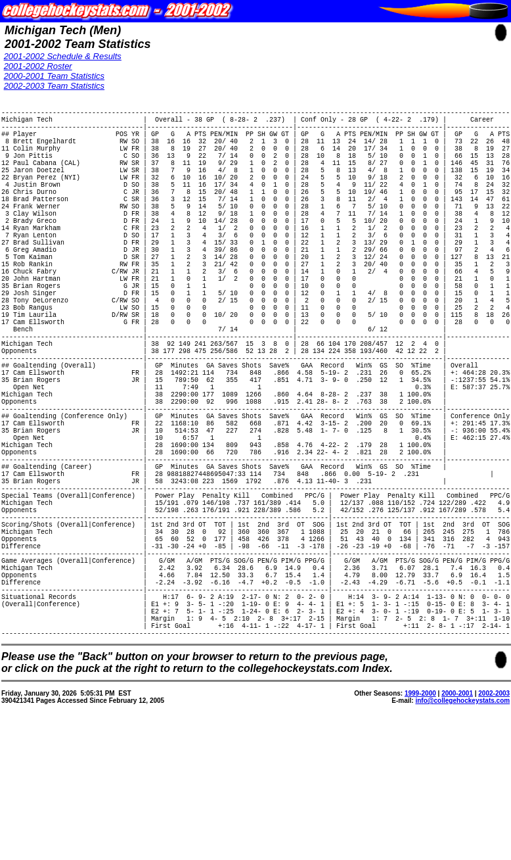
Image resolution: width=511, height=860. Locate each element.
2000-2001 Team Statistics (54, 76)
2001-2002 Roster (38, 66)
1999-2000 (420, 837)
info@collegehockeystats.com (462, 844)
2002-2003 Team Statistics (54, 86)
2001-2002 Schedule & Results (63, 56)
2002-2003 (494, 837)
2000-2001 (457, 837)
